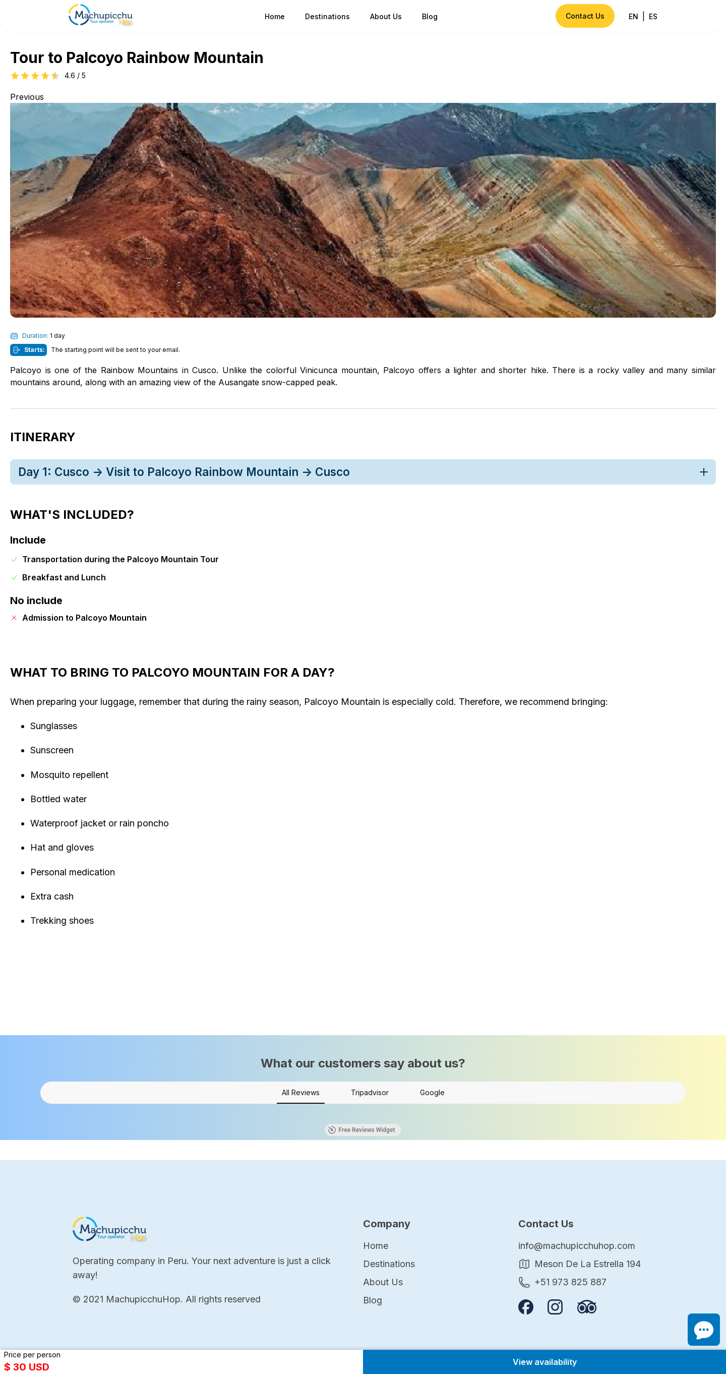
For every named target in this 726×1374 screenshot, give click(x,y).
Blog (430, 16)
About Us (386, 16)
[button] (40, 1114)
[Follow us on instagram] (555, 1307)
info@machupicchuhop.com (576, 1245)
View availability (545, 1362)
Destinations (327, 16)
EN (633, 16)
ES (653, 16)
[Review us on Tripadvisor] (587, 1306)
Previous (27, 97)
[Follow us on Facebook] (525, 1307)
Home (275, 16)
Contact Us (585, 16)
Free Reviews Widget (361, 1130)
